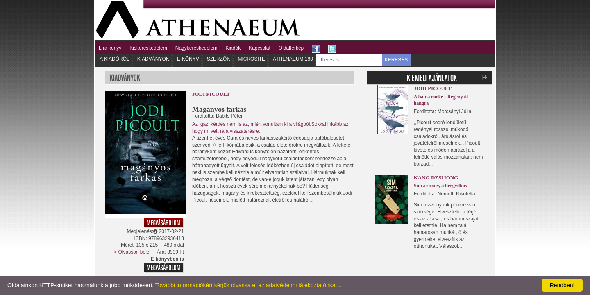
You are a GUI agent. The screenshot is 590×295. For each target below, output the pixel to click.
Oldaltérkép (291, 48)
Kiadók (233, 48)
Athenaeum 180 (293, 59)
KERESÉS (396, 60)
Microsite (251, 59)
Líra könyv (110, 48)
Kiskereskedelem (148, 48)
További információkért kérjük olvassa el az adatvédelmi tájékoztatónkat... (248, 285)
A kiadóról (114, 59)
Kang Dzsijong (436, 178)
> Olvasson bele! (132, 252)
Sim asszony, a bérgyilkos (440, 185)
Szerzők (218, 59)
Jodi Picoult (211, 94)
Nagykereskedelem (196, 48)
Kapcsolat (259, 48)
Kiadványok (153, 59)
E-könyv (188, 59)
